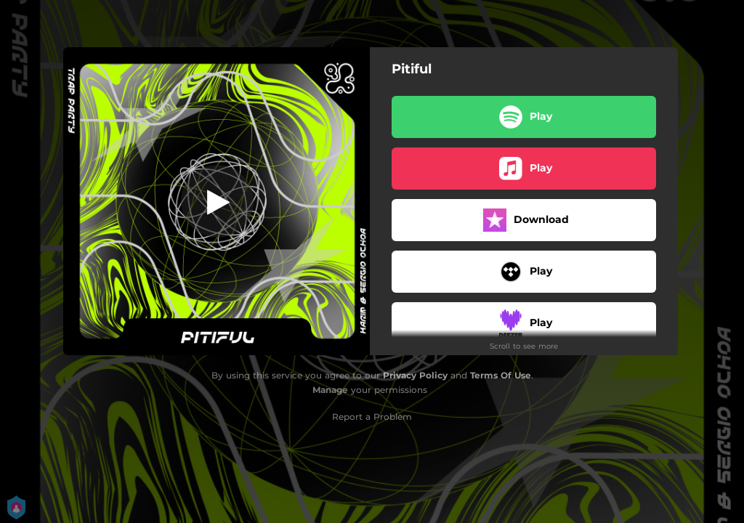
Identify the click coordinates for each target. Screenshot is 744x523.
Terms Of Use (500, 375)
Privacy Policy (415, 375)
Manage (330, 389)
